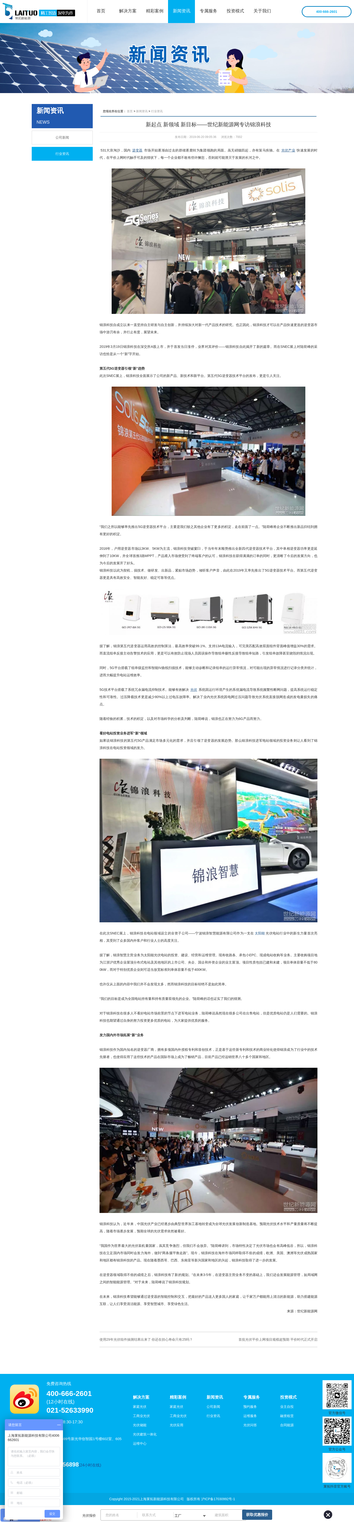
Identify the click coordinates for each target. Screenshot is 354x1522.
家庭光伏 (139, 1407)
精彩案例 (154, 10)
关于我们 (262, 10)
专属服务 (208, 10)
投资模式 (235, 10)
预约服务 (250, 1407)
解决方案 (128, 10)
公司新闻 (62, 137)
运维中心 (139, 1443)
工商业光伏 (141, 1416)
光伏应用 (176, 1425)
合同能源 (287, 1425)
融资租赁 (287, 1416)
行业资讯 (62, 154)
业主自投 (287, 1407)
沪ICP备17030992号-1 (218, 1499)
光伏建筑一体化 (145, 1434)
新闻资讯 (181, 10)
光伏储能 (139, 1425)
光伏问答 (250, 1425)
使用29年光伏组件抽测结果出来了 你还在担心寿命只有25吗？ (146, 1339)
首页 (101, 10)
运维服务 (250, 1416)
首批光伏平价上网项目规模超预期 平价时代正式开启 (278, 1339)
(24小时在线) (90, 1465)
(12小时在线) (60, 1401)
